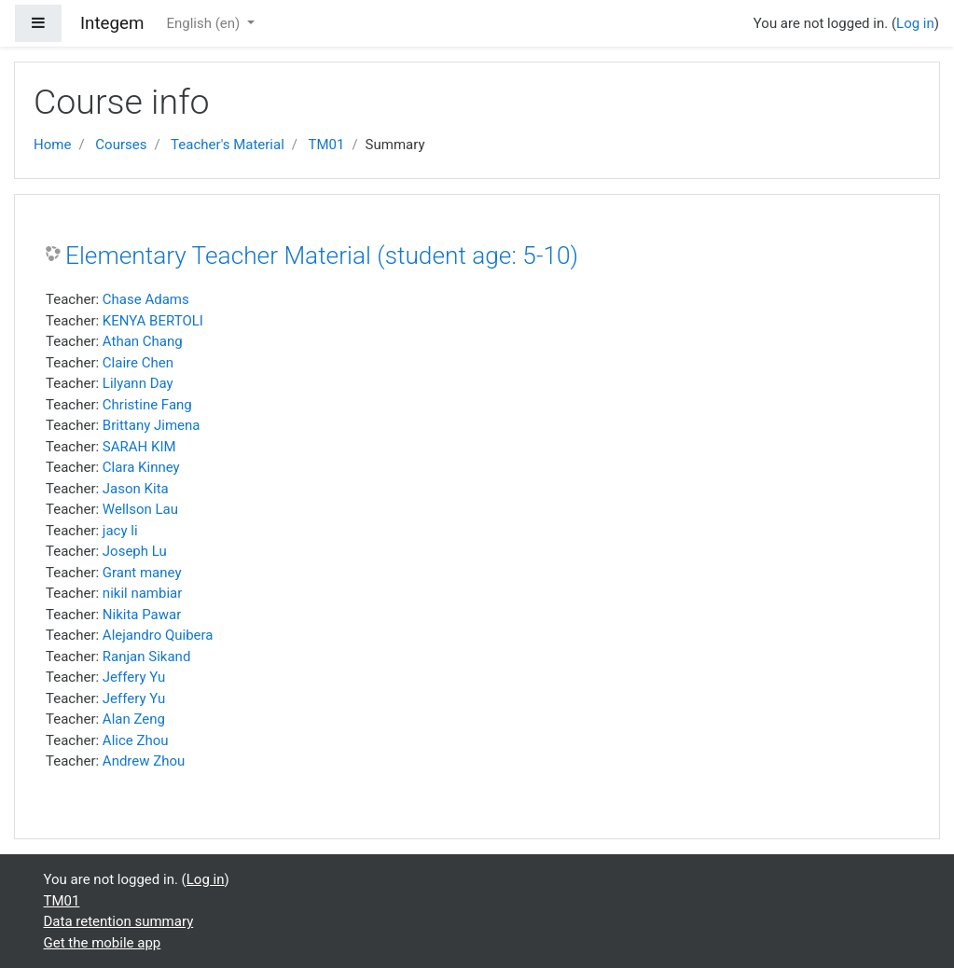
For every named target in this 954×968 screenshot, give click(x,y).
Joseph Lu (135, 551)
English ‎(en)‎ (204, 23)
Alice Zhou (136, 740)
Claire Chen (138, 362)
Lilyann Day (138, 383)
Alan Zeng (134, 719)
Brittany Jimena (151, 425)
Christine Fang (147, 404)
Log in (915, 23)
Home (52, 144)
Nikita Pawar (142, 614)
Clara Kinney (141, 467)
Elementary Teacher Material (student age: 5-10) (321, 256)
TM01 (326, 144)
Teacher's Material (227, 144)
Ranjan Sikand (147, 656)
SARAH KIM (139, 446)
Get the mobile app (102, 942)
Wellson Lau (140, 509)
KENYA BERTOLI (153, 320)
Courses (120, 144)
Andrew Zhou (144, 761)
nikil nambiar (142, 593)
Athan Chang (143, 341)
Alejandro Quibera (158, 635)
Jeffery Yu (134, 677)
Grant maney (142, 572)
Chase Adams (146, 299)
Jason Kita (136, 488)
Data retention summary (119, 921)
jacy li (120, 530)
